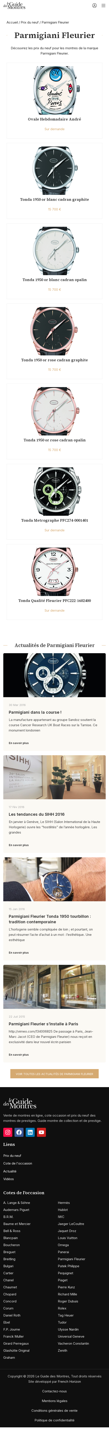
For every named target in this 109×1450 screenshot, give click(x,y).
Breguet (9, 1252)
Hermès (64, 1203)
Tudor (62, 1322)
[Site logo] (14, 5)
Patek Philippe (68, 1266)
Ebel (6, 1322)
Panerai (63, 1252)
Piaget (62, 1280)
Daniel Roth (11, 1315)
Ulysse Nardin (68, 1329)
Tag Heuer (66, 1315)
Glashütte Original (16, 1350)
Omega (63, 1245)
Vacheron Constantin (73, 1343)
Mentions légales (54, 1401)
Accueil (12, 22)
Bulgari (8, 1266)
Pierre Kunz (66, 1287)
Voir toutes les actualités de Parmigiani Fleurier (54, 1074)
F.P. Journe (11, 1329)
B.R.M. (8, 1217)
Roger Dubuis (68, 1301)
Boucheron (11, 1245)
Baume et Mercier (17, 1224)
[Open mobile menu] (103, 5)
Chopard (9, 1294)
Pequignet (65, 1273)
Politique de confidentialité (54, 1420)
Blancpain (10, 1238)
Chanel (8, 1280)
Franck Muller (13, 1336)
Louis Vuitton (67, 1238)
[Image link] (19, 1103)
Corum (8, 1308)
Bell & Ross (11, 1231)
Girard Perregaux (16, 1343)
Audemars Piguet (16, 1210)
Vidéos (8, 1179)
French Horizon (69, 1381)
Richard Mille (67, 1294)
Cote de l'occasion (17, 1163)
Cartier (8, 1273)
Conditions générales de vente (54, 1410)
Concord (9, 1301)
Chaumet (10, 1287)
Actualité (9, 1171)
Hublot (63, 1210)
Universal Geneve (71, 1336)
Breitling (9, 1259)
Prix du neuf (30, 22)
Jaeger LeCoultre (71, 1224)
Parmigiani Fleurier (71, 1259)
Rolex (62, 1308)
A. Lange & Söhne (16, 1203)
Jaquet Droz (67, 1231)
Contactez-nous (54, 1391)
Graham (9, 1357)
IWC (61, 1217)
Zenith (62, 1350)
